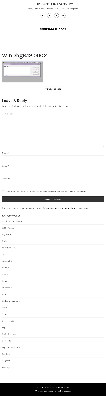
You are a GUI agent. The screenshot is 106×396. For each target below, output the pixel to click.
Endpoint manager (11, 301)
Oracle (5, 314)
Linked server (9, 334)
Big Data (6, 234)
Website (6, 179)
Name (5, 153)
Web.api (6, 367)
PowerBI (6, 341)
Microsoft (7, 287)
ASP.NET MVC (9, 248)
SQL (4, 327)
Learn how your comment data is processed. (66, 208)
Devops (6, 274)
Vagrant (6, 361)
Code (4, 241)
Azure (5, 294)
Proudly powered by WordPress (53, 387)
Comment (8, 114)
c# (3, 254)
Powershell (8, 321)
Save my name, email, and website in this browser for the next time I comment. (46, 191)
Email (5, 166)
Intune (5, 307)
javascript (7, 261)
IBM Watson (8, 228)
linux (4, 281)
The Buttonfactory (53, 4)
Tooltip (6, 354)
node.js (5, 267)
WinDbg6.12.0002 (53, 89)
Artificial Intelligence (13, 221)
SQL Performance (11, 347)
